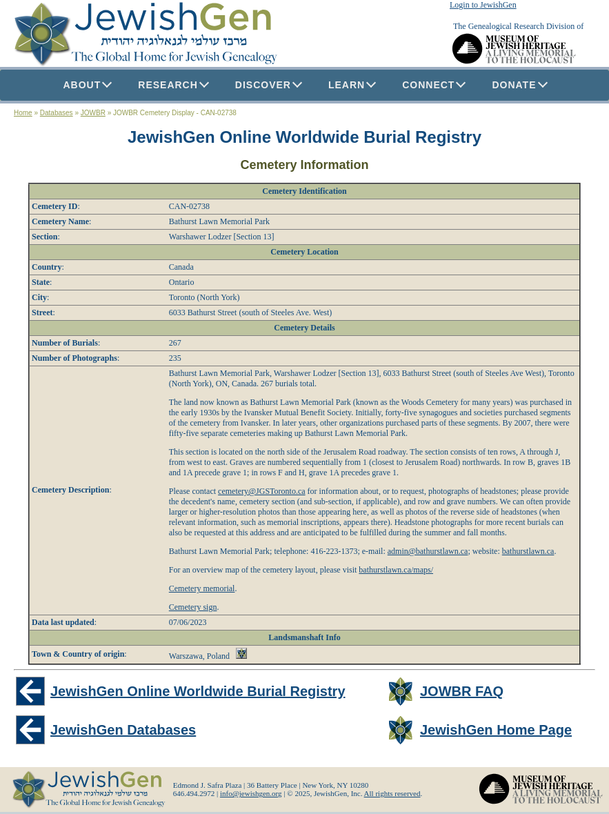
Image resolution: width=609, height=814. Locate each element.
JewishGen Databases (123, 729)
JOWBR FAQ (461, 691)
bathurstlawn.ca (528, 551)
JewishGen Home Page (496, 729)
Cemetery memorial (202, 588)
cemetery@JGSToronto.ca (262, 491)
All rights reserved (392, 793)
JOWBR (93, 113)
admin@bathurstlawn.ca (428, 551)
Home (23, 113)
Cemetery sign (193, 607)
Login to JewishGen (483, 5)
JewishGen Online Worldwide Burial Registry (304, 137)
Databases (56, 113)
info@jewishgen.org (251, 793)
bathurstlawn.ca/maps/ (396, 570)
